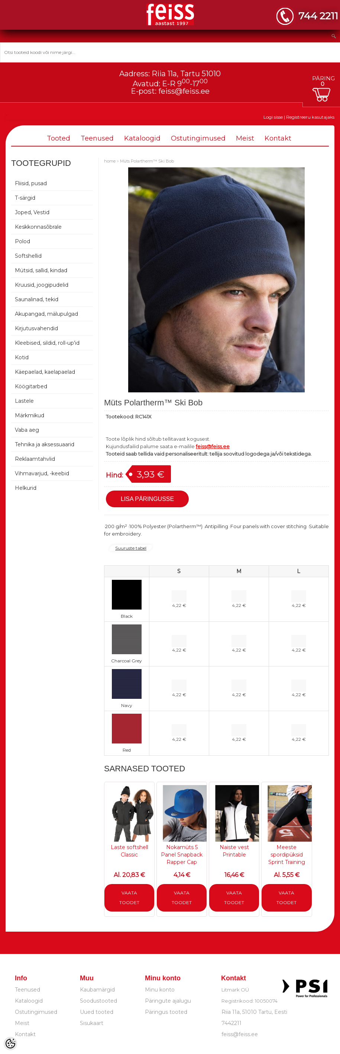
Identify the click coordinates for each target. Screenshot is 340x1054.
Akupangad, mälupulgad (46, 314)
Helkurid (25, 488)
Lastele (24, 401)
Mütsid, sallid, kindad (41, 270)
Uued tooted (96, 1012)
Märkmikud (29, 415)
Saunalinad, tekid (36, 299)
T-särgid (25, 198)
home (110, 161)
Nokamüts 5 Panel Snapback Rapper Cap (182, 854)
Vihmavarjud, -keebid (42, 473)
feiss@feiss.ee (184, 91)
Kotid (22, 357)
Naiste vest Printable (234, 851)
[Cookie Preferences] (10, 1043)
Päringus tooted (166, 1012)
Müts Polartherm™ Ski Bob (147, 161)
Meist (245, 138)
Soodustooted (98, 1000)
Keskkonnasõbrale (38, 227)
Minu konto (160, 989)
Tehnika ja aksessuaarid (44, 444)
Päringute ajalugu (168, 1000)
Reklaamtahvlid (35, 459)
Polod (22, 241)
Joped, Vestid (32, 212)
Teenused (97, 138)
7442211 (231, 1023)
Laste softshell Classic (129, 851)
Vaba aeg (27, 430)
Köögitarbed (31, 386)
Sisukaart (91, 1023)
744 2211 (318, 16)
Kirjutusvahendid (36, 328)
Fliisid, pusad (31, 183)
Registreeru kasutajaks (310, 117)
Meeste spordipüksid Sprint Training (286, 854)
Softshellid (28, 256)
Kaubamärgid (97, 989)
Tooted (58, 138)
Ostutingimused (198, 138)
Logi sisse (273, 117)
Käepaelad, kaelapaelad (45, 372)
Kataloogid (142, 138)
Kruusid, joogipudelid (41, 285)
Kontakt (278, 138)
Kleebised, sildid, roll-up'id (47, 343)
